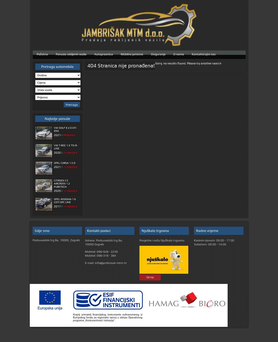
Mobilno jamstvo (132, 53)
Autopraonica (103, 53)
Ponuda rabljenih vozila (71, 53)
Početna (42, 53)
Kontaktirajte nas (204, 53)
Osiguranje (158, 53)
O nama (178, 53)
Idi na (150, 277)
